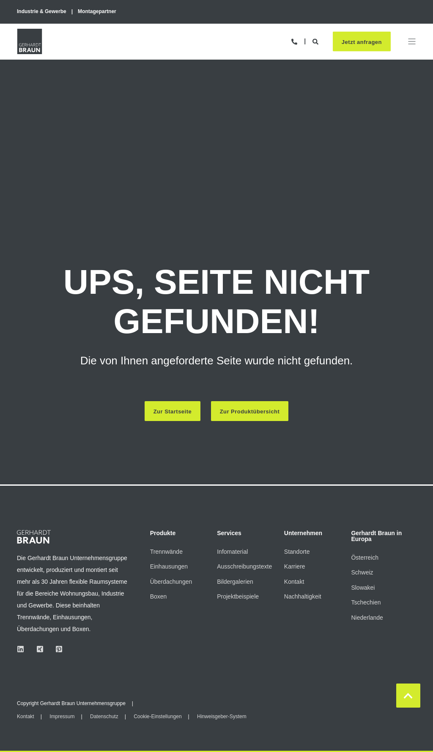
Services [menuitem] (229, 533)
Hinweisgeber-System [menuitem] (222, 716)
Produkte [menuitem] (163, 533)
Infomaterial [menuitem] (232, 551)
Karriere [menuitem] (294, 566)
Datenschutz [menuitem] (104, 716)
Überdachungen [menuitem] (171, 581)
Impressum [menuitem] (61, 716)
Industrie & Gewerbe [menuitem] (41, 11)
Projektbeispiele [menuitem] (238, 596)
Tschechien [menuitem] (366, 602)
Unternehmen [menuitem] (303, 533)
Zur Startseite (172, 411)
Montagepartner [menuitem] (97, 11)
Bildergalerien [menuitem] (235, 581)
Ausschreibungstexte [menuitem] (244, 566)
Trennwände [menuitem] (166, 551)
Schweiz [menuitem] (362, 572)
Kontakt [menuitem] (294, 581)
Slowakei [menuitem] (363, 587)
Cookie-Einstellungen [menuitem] (157, 716)
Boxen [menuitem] (158, 596)
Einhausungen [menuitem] (169, 566)
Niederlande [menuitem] (367, 617)
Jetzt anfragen (362, 42)
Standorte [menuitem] (297, 551)
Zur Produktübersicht (250, 411)
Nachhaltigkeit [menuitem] (302, 596)
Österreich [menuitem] (364, 557)
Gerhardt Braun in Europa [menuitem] (376, 536)
